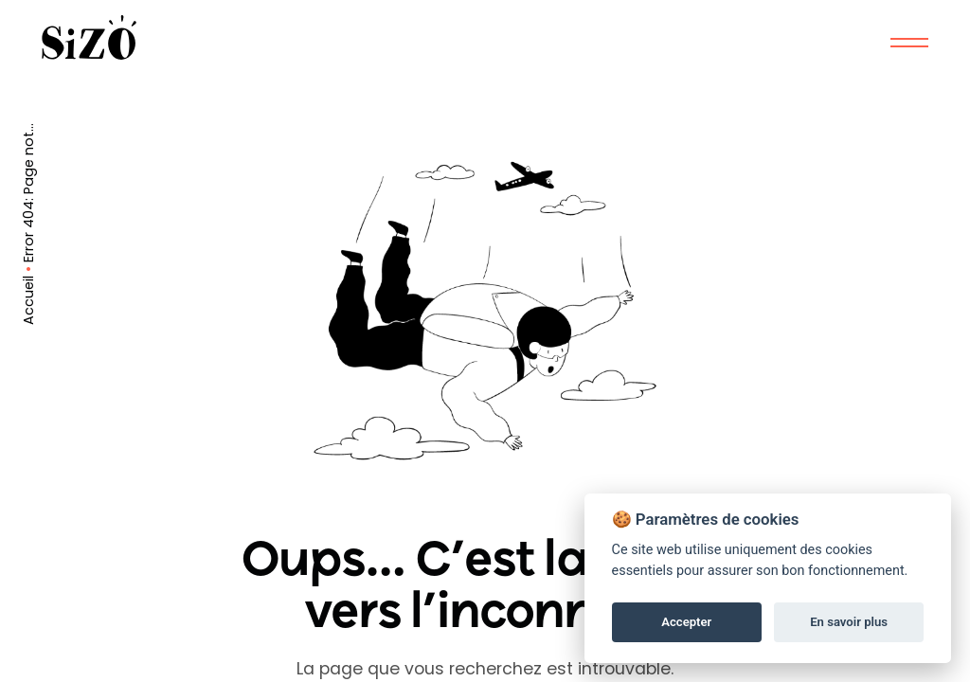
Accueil (28, 300)
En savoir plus (849, 622)
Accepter (686, 622)
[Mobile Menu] (909, 43)
